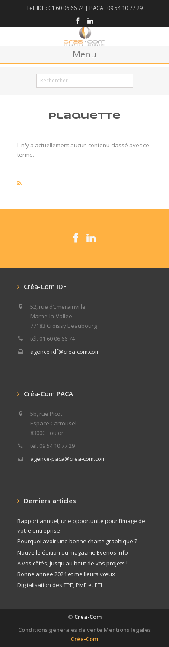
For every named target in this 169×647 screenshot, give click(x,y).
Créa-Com (88, 617)
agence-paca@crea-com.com (68, 459)
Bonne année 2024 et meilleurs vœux (66, 574)
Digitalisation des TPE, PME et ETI (59, 585)
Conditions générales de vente (60, 630)
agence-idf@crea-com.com (65, 351)
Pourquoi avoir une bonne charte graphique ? (77, 541)
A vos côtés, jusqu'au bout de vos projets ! (72, 563)
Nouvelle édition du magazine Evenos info (72, 552)
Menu (84, 54)
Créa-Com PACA (48, 393)
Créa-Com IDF (45, 286)
